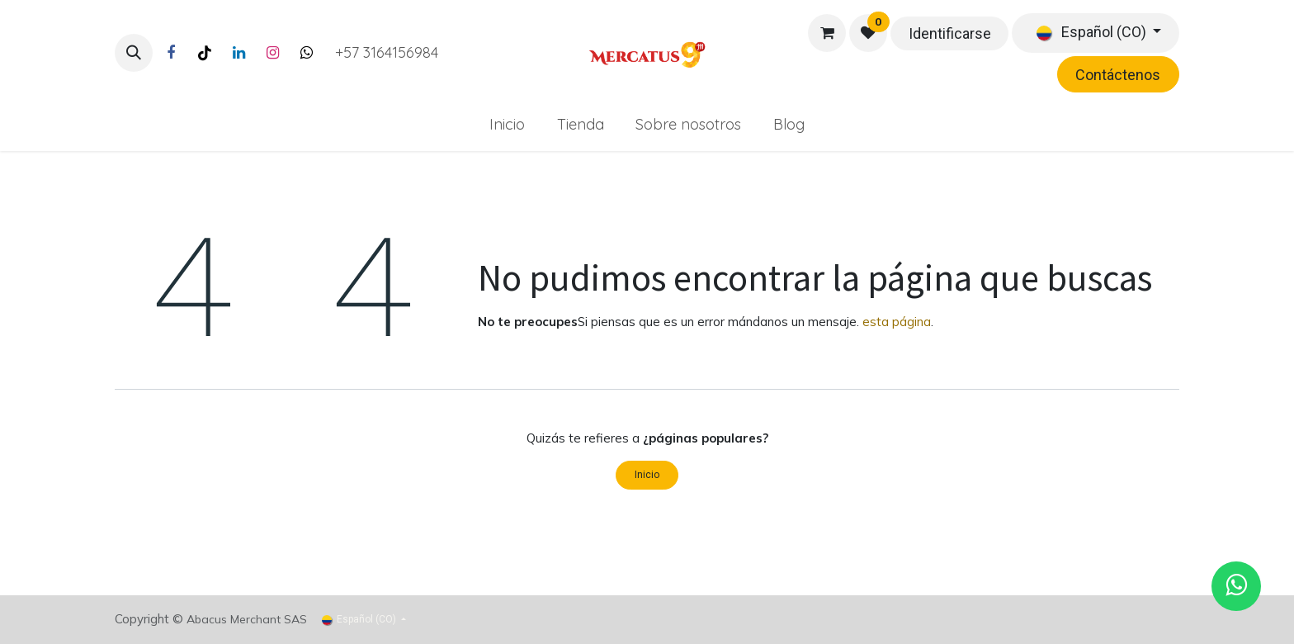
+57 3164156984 (386, 52)
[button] (134, 53)
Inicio (647, 475)
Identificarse (950, 33)
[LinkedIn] (238, 53)
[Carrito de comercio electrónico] (827, 33)
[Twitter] (306, 53)
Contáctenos (1117, 74)
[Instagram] (272, 53)
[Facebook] (171, 53)
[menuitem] (507, 124)
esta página (896, 321)
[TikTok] (205, 53)
